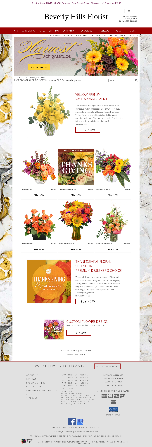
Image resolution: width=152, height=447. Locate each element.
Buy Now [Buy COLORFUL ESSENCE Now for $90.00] (113, 195)
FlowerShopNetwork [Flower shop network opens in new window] (77, 442)
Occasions (88, 30)
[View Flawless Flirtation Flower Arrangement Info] (113, 221)
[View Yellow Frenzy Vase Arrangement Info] (50, 112)
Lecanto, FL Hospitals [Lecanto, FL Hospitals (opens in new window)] (89, 428)
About (121, 30)
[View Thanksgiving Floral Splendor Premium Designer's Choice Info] (50, 281)
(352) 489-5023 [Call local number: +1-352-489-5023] (131, 21)
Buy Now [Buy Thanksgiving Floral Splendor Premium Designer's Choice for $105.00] (88, 301)
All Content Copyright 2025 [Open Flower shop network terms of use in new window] (52, 442)
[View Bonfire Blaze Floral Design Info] (39, 221)
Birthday (54, 30)
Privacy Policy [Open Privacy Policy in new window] (98, 442)
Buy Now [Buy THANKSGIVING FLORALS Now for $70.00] (76, 195)
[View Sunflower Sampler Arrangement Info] (76, 221)
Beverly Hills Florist (76, 16)
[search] (136, 80)
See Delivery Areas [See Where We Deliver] (107, 366)
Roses (42, 30)
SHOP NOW (39, 67)
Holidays (105, 30)
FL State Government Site (86, 432)
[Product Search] (121, 80)
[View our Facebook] (72, 425)
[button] (130, 11)
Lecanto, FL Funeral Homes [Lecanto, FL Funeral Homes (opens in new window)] (64, 428)
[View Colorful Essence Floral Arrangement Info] (113, 166)
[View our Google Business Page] (80, 425)
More (134, 30)
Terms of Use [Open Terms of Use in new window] (83, 443)
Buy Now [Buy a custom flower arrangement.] (78, 333)
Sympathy (70, 30)
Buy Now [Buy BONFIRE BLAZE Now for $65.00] (39, 249)
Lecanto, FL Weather (63, 432)
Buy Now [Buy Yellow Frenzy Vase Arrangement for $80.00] (88, 130)
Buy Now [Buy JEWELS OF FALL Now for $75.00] (39, 195)
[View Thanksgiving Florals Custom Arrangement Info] (76, 166)
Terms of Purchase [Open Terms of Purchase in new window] (117, 442)
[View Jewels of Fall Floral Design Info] (39, 166)
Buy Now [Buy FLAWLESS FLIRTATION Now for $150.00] (113, 249)
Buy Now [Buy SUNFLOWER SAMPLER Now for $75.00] (76, 249)
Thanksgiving (27, 30)
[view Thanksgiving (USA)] (76, 75)
